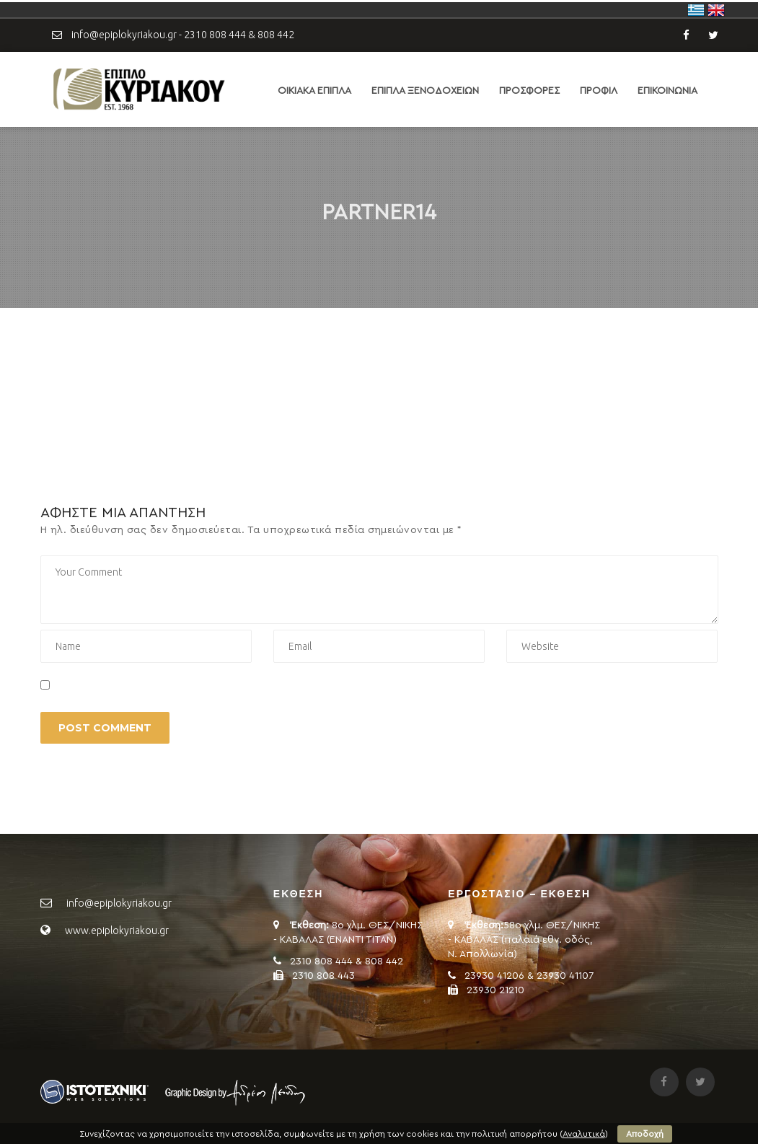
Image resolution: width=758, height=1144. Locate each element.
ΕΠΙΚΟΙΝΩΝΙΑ (667, 91)
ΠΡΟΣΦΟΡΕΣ (529, 91)
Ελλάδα (696, 10)
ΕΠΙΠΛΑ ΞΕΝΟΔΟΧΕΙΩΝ (425, 91)
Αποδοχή (645, 1134)
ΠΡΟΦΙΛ (598, 91)
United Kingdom (716, 10)
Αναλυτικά (584, 1134)
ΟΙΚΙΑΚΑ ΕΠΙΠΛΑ (314, 91)
